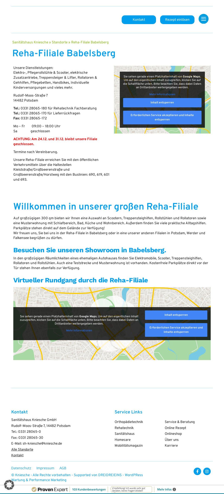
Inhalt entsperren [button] (162, 102)
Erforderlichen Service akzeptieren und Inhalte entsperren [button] (162, 117)
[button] (9, 485)
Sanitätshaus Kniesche (30, 42)
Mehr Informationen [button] (162, 94)
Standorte (60, 42)
